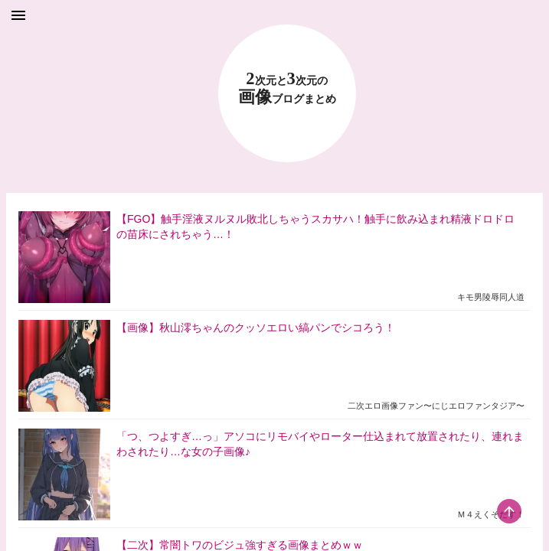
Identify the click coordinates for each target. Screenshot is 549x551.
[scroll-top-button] (509, 511)
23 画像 (287, 88)
